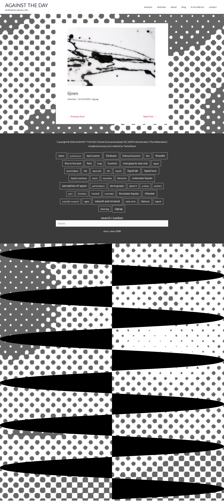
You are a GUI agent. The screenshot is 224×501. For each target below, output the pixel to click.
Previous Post (76, 116)
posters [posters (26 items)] (158, 186)
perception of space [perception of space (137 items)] (74, 186)
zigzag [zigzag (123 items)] (118, 209)
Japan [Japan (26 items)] (156, 163)
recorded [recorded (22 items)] (109, 194)
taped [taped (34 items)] (158, 201)
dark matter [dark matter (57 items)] (93, 156)
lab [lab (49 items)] (85, 171)
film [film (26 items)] (148, 156)
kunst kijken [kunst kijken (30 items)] (72, 171)
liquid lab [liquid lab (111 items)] (132, 171)
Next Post (149, 116)
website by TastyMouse (124, 146)
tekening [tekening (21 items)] (104, 209)
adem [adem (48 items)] (61, 156)
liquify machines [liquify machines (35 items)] (79, 178)
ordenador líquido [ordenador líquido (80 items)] (142, 178)
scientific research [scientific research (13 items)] (70, 202)
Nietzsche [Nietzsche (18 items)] (122, 178)
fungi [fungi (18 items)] (99, 163)
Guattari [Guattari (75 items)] (112, 163)
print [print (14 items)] (70, 194)
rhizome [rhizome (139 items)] (150, 193)
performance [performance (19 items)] (98, 186)
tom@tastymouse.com (99, 146)
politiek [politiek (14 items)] (145, 186)
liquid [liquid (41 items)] (119, 171)
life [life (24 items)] (108, 171)
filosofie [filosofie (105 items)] (160, 156)
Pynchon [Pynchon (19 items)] (82, 194)
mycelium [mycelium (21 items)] (107, 178)
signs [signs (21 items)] (86, 201)
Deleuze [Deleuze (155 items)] (111, 156)
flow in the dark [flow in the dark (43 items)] (73, 163)
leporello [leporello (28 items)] (97, 171)
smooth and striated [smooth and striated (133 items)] (107, 201)
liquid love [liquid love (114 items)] (150, 171)
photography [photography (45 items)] (117, 186)
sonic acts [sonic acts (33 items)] (131, 201)
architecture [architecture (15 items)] (75, 156)
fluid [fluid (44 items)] (89, 163)
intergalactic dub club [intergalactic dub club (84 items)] (135, 163)
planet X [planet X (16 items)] (133, 186)
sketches (72, 99)
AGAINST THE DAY (27, 5)
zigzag (95, 99)
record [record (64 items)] (95, 193)
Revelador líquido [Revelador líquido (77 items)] (129, 193)
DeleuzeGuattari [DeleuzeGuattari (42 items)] (131, 156)
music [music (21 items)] (95, 178)
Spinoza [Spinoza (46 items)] (145, 201)
